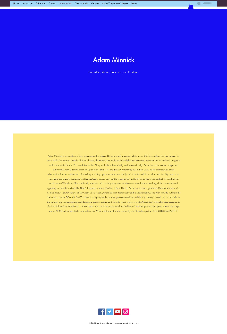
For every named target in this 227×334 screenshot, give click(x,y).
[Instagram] (125, 312)
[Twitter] (109, 312)
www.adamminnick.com (126, 323)
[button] (191, 6)
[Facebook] (101, 312)
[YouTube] (117, 312)
